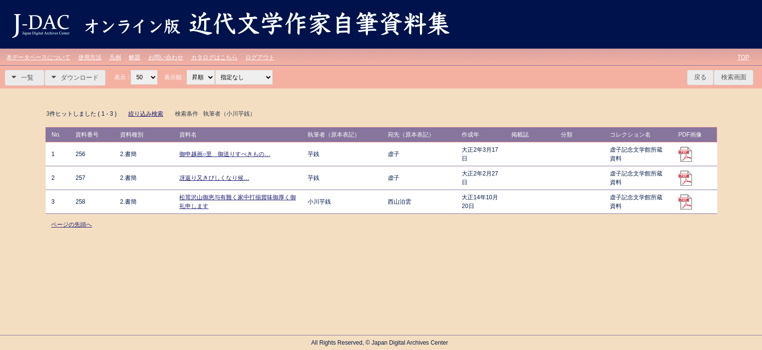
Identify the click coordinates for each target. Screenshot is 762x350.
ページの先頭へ (71, 224)
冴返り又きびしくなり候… (214, 178)
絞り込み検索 (145, 113)
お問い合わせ (165, 57)
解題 (134, 57)
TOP (743, 57)
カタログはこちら (214, 57)
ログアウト (260, 57)
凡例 (115, 57)
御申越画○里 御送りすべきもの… (224, 154)
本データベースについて (38, 57)
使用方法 (90, 57)
